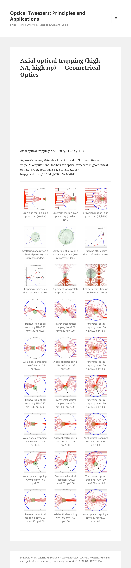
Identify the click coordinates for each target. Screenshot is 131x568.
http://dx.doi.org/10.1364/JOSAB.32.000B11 (48, 174)
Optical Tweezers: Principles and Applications (47, 16)
